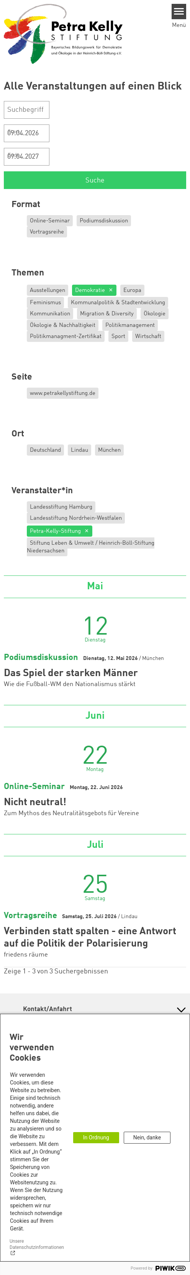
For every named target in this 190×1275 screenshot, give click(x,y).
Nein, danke (147, 1137)
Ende (14, 155)
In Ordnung (96, 1137)
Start (14, 131)
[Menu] (179, 11)
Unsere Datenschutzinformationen (37, 1244)
